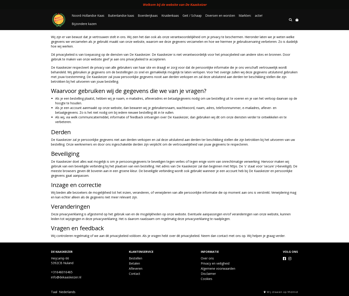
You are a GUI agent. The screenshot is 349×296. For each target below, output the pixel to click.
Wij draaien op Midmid (281, 292)
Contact (134, 273)
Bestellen (135, 258)
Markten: (245, 15)
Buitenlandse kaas (121, 15)
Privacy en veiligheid (215, 263)
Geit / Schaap (192, 15)
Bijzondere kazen (84, 24)
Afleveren (135, 268)
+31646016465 (62, 272)
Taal (54, 292)
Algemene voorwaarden (218, 268)
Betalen (134, 263)
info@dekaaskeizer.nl (66, 277)
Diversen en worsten (220, 15)
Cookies (206, 279)
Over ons (207, 258)
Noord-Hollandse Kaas (88, 15)
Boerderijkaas (148, 15)
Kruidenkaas (170, 15)
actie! (258, 15)
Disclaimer (208, 273)
